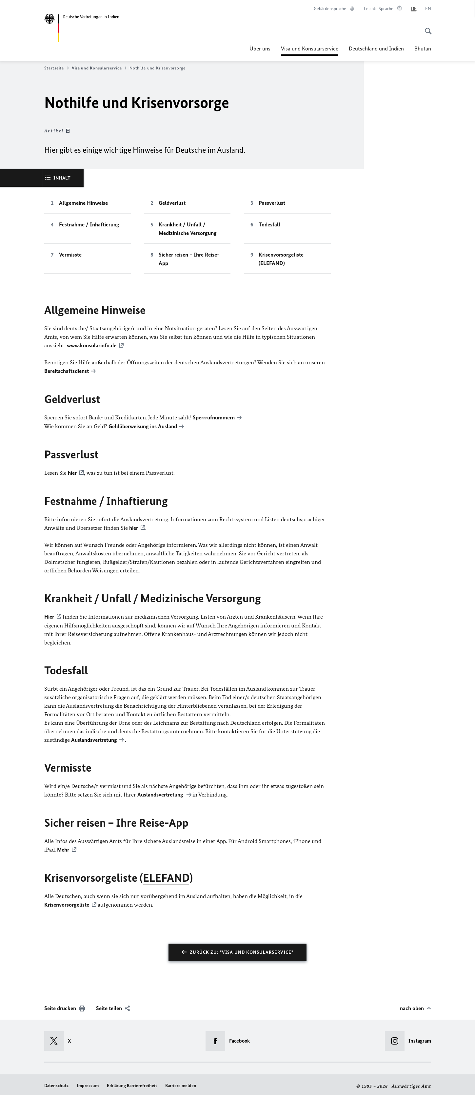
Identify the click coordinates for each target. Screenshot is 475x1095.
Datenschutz (56, 1082)
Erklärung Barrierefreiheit (132, 1082)
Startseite (56, 68)
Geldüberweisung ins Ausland (143, 425)
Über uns (259, 48)
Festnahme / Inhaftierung (89, 224)
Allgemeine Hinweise (83, 203)
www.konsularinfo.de (91, 345)
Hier (49, 614)
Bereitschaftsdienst (66, 370)
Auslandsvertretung (94, 737)
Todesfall (269, 224)
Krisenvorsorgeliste (66, 901)
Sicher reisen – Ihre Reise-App (189, 258)
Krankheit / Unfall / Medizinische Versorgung (188, 228)
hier (72, 471)
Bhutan (422, 48)
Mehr (63, 847)
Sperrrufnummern (214, 416)
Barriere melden (180, 1082)
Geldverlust (172, 203)
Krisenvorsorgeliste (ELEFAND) (281, 258)
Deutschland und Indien (376, 48)
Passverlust (272, 203)
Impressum (88, 1082)
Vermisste (70, 254)
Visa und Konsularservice (309, 48)
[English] (428, 9)
